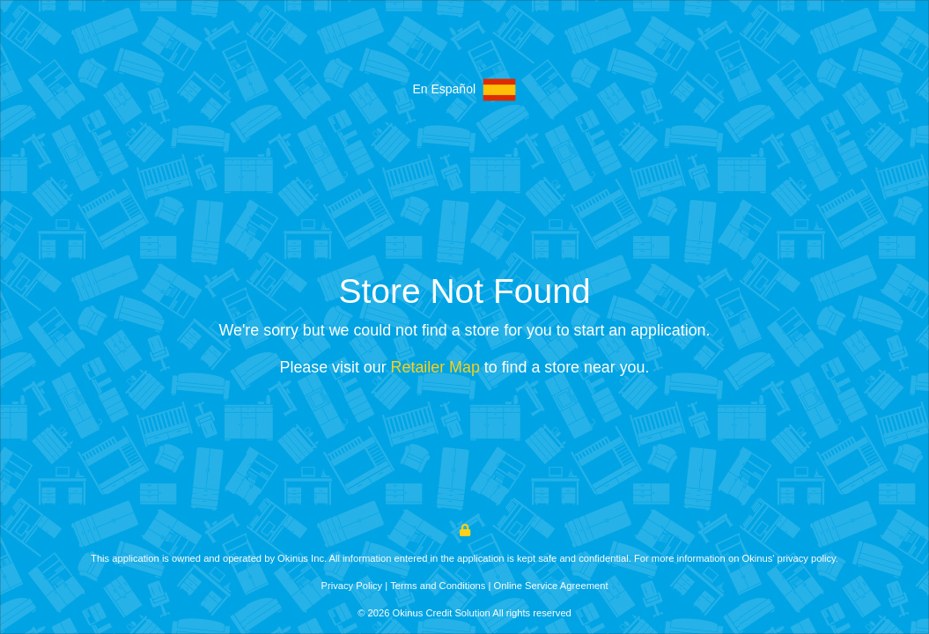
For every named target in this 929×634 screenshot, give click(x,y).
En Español (464, 89)
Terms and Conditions (437, 585)
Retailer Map (435, 367)
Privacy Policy (351, 585)
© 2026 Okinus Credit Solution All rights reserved (464, 613)
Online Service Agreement (551, 585)
